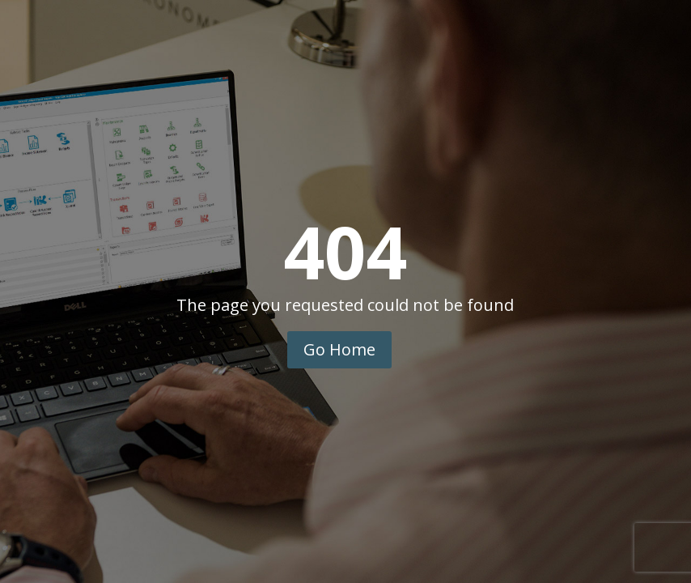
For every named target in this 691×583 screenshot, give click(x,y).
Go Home (339, 349)
